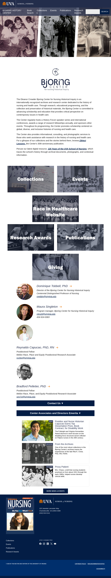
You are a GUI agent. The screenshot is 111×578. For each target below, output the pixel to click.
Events (53, 10)
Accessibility (100, 568)
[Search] (93, 11)
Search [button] (104, 11)
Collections (10, 540)
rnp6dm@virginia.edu (46, 296)
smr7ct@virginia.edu (26, 397)
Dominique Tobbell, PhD (54, 286)
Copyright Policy (80, 563)
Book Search (30, 11)
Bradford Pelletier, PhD (33, 386)
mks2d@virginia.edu (46, 314)
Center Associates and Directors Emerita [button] (55, 413)
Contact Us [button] (55, 403)
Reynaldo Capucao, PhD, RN (37, 347)
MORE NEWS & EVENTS (55, 491)
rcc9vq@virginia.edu (26, 358)
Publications (65, 10)
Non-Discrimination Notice (96, 563)
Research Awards (78, 11)
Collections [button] (42, 10)
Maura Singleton (49, 306)
